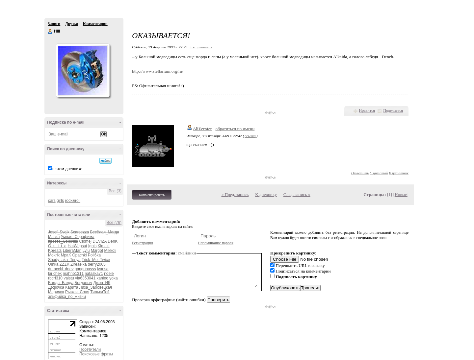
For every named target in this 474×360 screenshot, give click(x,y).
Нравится (367, 110)
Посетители (90, 349)
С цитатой (379, 173)
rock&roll (72, 200)
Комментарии (95, 23)
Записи (54, 23)
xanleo (102, 278)
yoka (113, 278)
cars (52, 200)
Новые (401, 194)
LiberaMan (72, 250)
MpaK (66, 255)
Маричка (56, 292)
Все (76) (114, 222)
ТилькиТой (99, 292)
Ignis (92, 246)
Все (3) (115, 191)
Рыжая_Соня (77, 292)
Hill (50, 31)
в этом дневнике (67, 169)
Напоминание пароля (215, 243)
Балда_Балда (60, 282)
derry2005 (97, 264)
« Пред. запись (235, 194)
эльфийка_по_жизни (67, 296)
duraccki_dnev (60, 269)
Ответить (360, 173)
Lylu (86, 250)
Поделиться (393, 110)
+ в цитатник (201, 47)
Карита (71, 287)
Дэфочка (56, 287)
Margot (97, 250)
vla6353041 (85, 278)
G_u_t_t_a (57, 246)
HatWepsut (77, 246)
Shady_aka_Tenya (64, 259)
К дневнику (266, 194)
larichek (55, 273)
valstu (69, 278)
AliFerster (202, 128)
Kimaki (104, 246)
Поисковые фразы (96, 354)
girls (60, 200)
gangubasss (85, 269)
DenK (113, 241)
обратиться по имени (234, 128)
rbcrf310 (55, 278)
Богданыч (83, 282)
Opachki (79, 255)
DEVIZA (99, 241)
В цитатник (398, 173)
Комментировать (152, 195)
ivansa (103, 269)
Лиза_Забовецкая (95, 287)
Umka (53, 264)
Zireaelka (78, 264)
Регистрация (142, 243)
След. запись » (296, 194)
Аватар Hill (82, 70)
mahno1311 (73, 273)
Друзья (71, 23)
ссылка (250, 136)
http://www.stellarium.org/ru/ (157, 71)
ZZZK (64, 264)
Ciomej (85, 241)
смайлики (187, 253)
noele (109, 273)
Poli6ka (94, 255)
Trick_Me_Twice (96, 259)
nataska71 (94, 273)
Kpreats (55, 250)
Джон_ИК (101, 282)
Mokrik (54, 255)
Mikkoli (110, 250)
